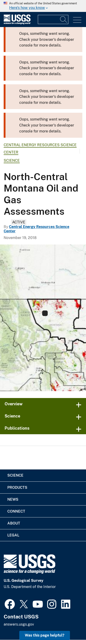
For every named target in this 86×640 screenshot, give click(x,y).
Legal (13, 535)
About (13, 523)
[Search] (63, 19)
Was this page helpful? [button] (44, 635)
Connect (16, 511)
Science (12, 160)
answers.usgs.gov (19, 624)
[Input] (53, 19)
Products (17, 487)
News (12, 499)
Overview (13, 403)
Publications (17, 428)
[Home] (17, 23)
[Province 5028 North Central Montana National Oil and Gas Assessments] (43, 317)
